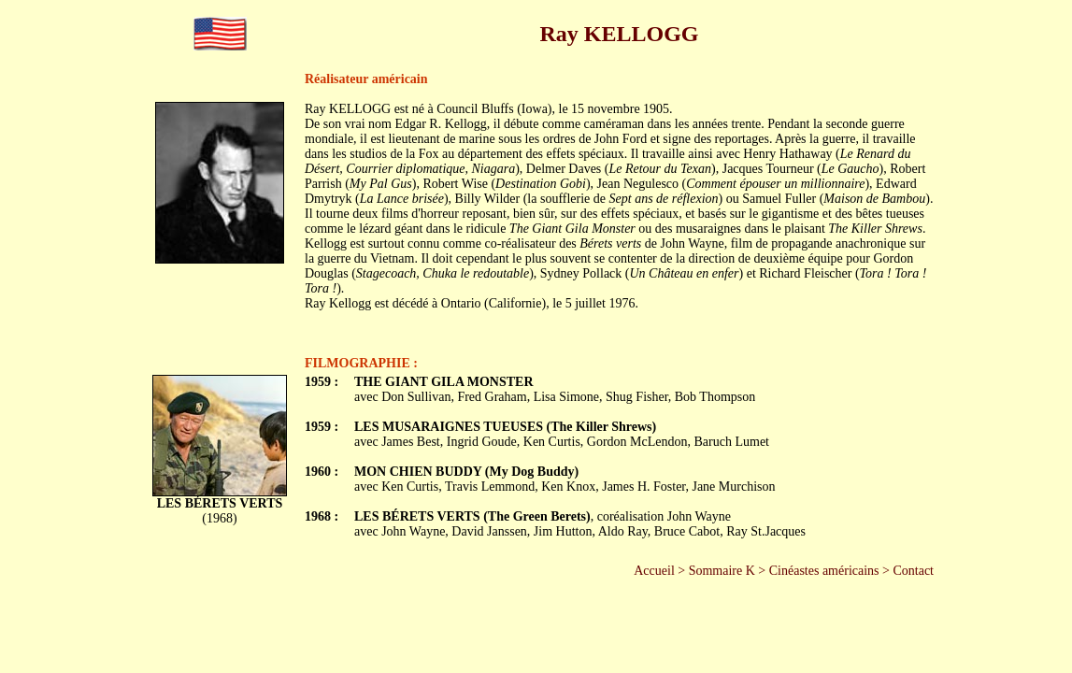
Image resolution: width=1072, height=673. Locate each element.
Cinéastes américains (824, 571)
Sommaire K (722, 571)
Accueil (654, 571)
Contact (913, 571)
